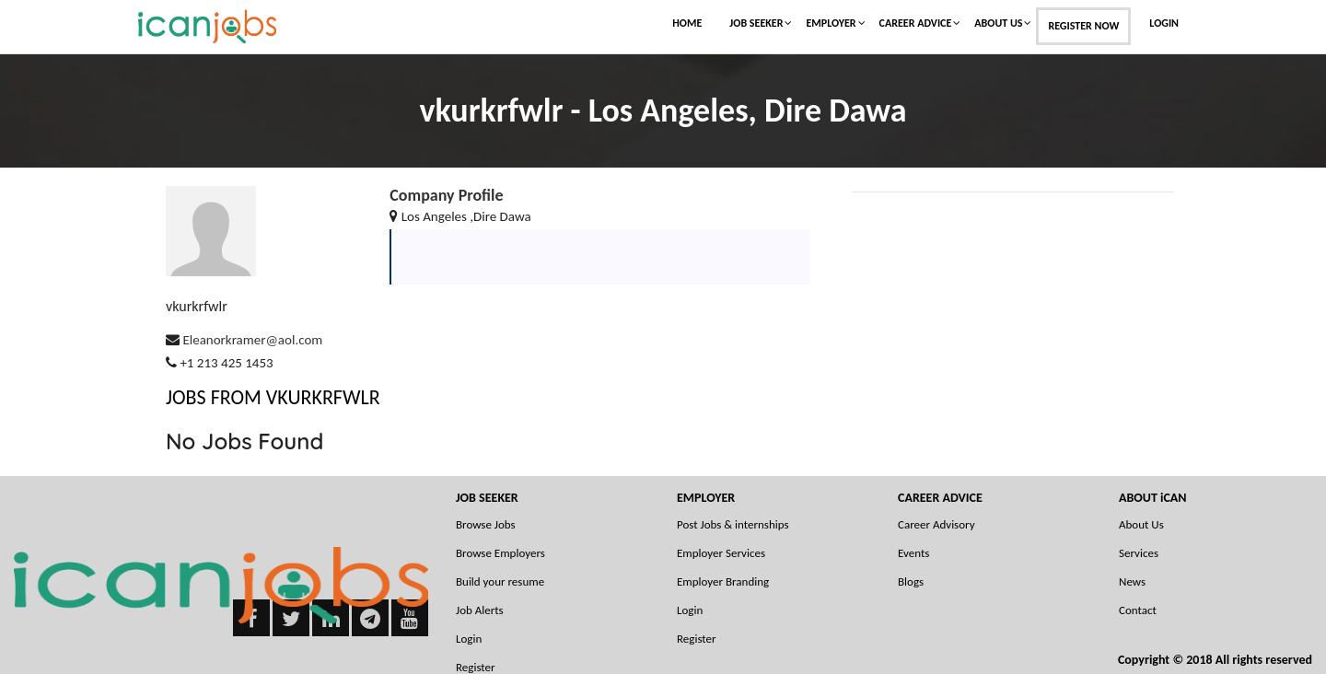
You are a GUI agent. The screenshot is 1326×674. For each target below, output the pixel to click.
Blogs (911, 581)
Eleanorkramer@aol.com (252, 339)
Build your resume (500, 581)
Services (1138, 553)
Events (913, 553)
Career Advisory (936, 524)
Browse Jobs (486, 524)
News (1132, 581)
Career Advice (915, 23)
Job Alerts (480, 610)
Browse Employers (500, 553)
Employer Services (721, 553)
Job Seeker (756, 23)
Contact (1138, 610)
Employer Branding (723, 581)
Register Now (1083, 25)
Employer (830, 23)
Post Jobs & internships (733, 524)
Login (1164, 23)
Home (687, 23)
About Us (998, 23)
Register (696, 638)
